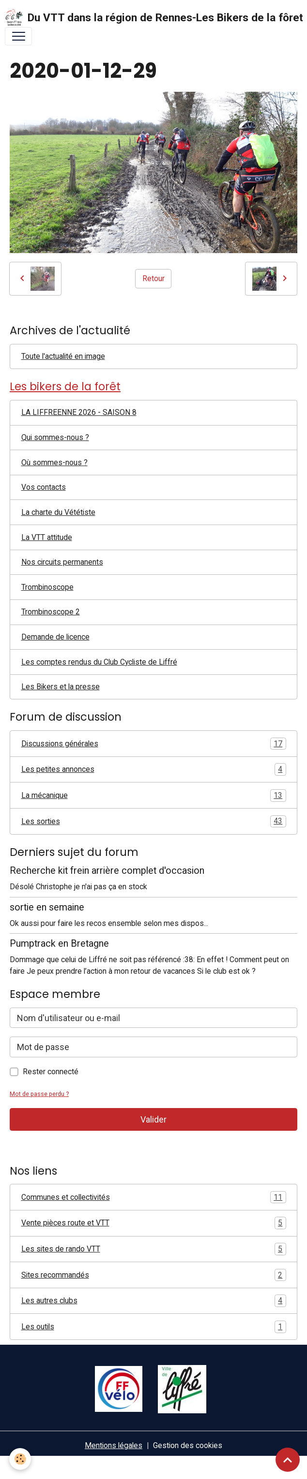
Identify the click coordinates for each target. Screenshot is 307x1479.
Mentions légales (113, 1445)
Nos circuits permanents (62, 562)
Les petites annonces (153, 769)
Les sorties (153, 821)
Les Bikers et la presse (60, 686)
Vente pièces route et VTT (153, 1223)
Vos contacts (43, 487)
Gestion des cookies (187, 1445)
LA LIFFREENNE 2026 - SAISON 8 (79, 412)
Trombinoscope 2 (50, 611)
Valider (153, 1119)
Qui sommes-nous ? (55, 437)
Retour (153, 278)
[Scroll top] (288, 1460)
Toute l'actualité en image (63, 356)
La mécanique (153, 795)
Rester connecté (50, 1071)
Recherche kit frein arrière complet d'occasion (107, 870)
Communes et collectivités (153, 1197)
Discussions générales (153, 744)
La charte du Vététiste (58, 512)
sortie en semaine (47, 907)
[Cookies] (20, 1459)
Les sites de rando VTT (153, 1249)
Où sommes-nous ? (54, 462)
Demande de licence (55, 636)
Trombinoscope (47, 587)
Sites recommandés (153, 1275)
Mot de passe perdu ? (39, 1093)
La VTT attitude (46, 537)
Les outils (153, 1327)
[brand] (149, 18)
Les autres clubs (153, 1300)
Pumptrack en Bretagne (59, 943)
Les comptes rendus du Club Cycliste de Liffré (99, 662)
